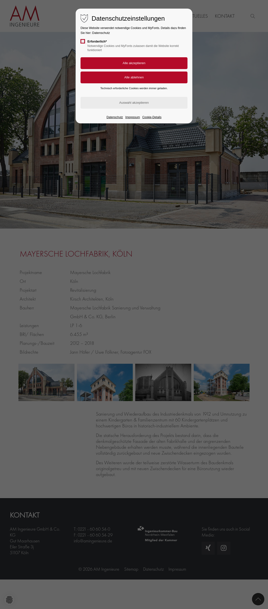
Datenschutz (101, 33)
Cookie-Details (152, 117)
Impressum (132, 117)
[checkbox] (83, 41)
